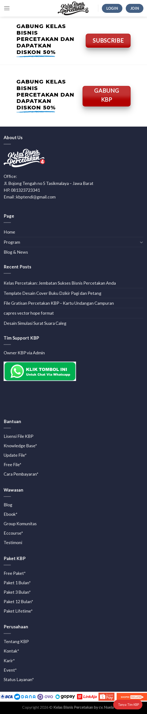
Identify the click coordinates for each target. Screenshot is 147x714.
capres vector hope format (29, 313)
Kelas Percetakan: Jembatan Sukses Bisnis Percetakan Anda (60, 283)
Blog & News (16, 252)
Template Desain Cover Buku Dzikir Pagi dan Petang (52, 293)
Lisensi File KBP (18, 436)
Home (9, 232)
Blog (8, 504)
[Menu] (7, 8)
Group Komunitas (20, 523)
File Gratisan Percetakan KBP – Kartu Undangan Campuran (59, 303)
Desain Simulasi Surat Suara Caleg (35, 323)
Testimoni (13, 542)
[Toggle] (141, 242)
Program (12, 242)
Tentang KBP (16, 641)
